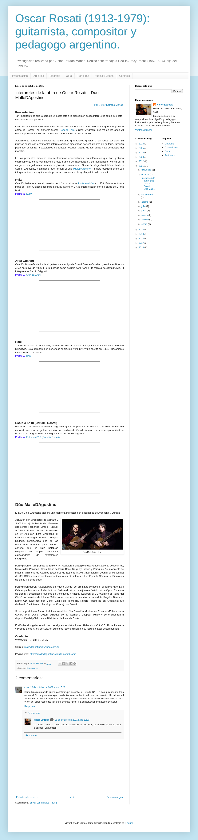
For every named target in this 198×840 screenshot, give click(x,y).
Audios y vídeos (104, 75)
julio (143, 206)
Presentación (20, 75)
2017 (142, 243)
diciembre (146, 169)
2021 (142, 166)
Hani (28, 356)
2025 (142, 148)
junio (144, 210)
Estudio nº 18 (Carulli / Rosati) (43, 437)
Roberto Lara (67, 129)
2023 (142, 157)
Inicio (72, 797)
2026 (142, 143)
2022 (142, 161)
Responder (30, 706)
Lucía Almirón (86, 183)
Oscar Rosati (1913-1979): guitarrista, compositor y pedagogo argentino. (82, 31)
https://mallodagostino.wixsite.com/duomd (53, 654)
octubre (145, 174)
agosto (145, 202)
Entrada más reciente (27, 797)
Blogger (129, 823)
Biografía (55, 75)
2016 (142, 247)
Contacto (124, 75)
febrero (145, 219)
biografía (169, 143)
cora (26, 687)
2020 (142, 229)
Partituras (83, 75)
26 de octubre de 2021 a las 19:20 (72, 720)
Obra (69, 75)
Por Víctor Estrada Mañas (109, 104)
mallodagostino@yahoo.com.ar (41, 647)
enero (144, 224)
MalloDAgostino (82, 168)
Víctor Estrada (41, 720)
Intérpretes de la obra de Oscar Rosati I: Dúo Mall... (148, 183)
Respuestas (34, 713)
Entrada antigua (115, 797)
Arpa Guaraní (33, 275)
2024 (142, 152)
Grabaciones (32, 668)
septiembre (147, 194)
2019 (142, 234)
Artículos (39, 75)
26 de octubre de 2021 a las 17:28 (47, 687)
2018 (142, 238)
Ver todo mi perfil (143, 130)
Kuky (29, 193)
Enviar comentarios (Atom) (43, 802)
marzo (144, 215)
